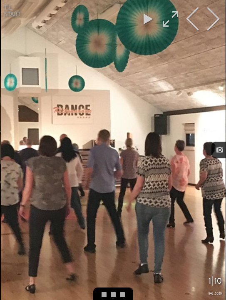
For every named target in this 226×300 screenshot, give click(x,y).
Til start (12, 10)
